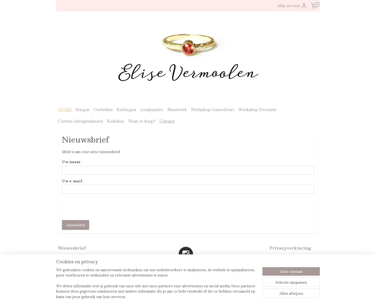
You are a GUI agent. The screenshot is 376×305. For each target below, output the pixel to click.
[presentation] (98, 206)
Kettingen (126, 109)
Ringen (83, 109)
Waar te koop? (142, 121)
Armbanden (151, 109)
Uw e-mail (72, 180)
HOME (65, 109)
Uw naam (71, 161)
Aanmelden (75, 225)
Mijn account (292, 6)
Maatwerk (177, 109)
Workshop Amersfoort (212, 109)
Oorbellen (103, 109)
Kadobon (115, 121)
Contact (167, 121)
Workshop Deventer (257, 109)
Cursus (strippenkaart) (80, 121)
